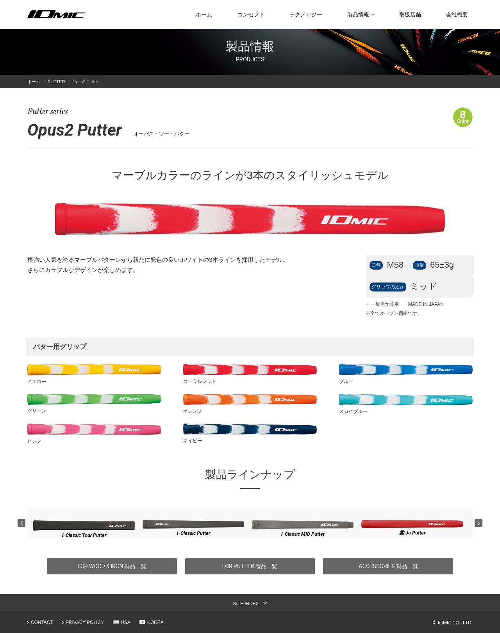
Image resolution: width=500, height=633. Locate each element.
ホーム (204, 14)
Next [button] (478, 523)
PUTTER (56, 81)
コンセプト (250, 14)
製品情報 (360, 14)
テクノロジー (305, 14)
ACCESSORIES (388, 566)
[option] (84, 529)
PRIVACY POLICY (85, 622)
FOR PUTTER (249, 566)
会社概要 (457, 14)
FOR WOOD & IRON (112, 566)
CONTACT (42, 622)
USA (125, 622)
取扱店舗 (410, 14)
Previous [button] (21, 523)
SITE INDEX (246, 603)
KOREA (155, 622)
